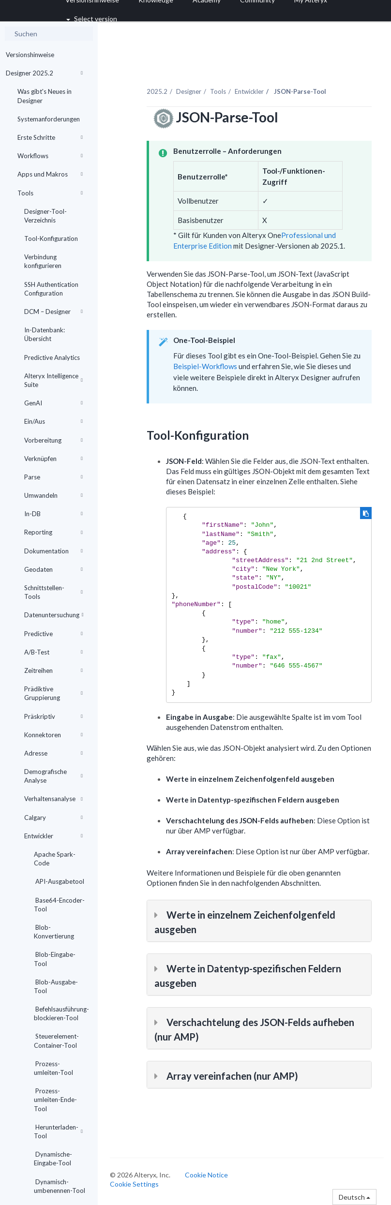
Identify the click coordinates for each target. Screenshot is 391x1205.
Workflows (50, 156)
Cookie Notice (206, 1175)
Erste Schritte (50, 137)
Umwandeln (53, 495)
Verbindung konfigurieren (42, 261)
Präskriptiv (53, 716)
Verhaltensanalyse (53, 799)
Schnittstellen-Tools (53, 592)
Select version (91, 19)
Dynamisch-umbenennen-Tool (59, 1186)
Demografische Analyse (53, 776)
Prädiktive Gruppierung (53, 693)
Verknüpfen (53, 458)
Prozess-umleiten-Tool (53, 1068)
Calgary (53, 817)
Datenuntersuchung (54, 615)
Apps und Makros (50, 174)
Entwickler (53, 836)
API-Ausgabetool (59, 881)
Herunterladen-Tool (58, 1131)
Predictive (53, 634)
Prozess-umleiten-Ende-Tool (55, 1099)
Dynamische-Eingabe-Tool (53, 1158)
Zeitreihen (53, 670)
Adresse (53, 753)
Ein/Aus (53, 421)
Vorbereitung (53, 440)
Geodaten (53, 569)
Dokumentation (53, 551)
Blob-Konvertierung (54, 931)
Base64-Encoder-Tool (59, 904)
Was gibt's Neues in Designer (44, 96)
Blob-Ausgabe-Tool (56, 986)
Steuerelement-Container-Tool (56, 1040)
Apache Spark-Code (54, 858)
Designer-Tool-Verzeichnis (45, 216)
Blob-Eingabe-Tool (54, 959)
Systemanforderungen (48, 119)
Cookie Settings (134, 1184)
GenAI (53, 403)
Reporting (53, 532)
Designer (188, 91)
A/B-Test (53, 652)
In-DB (53, 514)
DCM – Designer (53, 311)
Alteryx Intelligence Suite (53, 380)
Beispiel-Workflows (205, 366)
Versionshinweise (30, 55)
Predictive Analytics (52, 357)
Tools (50, 193)
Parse (53, 477)
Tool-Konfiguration (51, 238)
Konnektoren (53, 735)
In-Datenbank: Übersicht (44, 334)
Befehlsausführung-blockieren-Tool (61, 1013)
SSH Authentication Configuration (51, 289)
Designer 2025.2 (44, 73)
